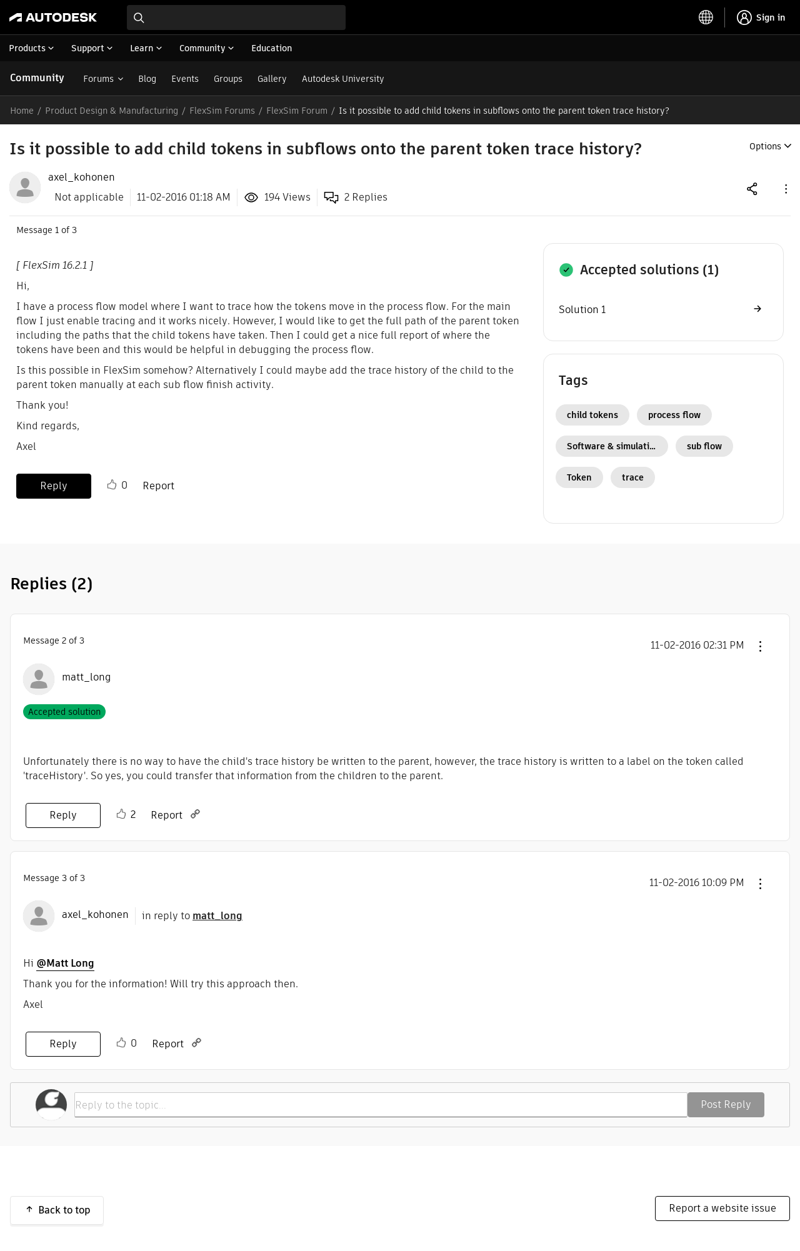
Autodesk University (343, 78)
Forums (98, 78)
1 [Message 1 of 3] (57, 230)
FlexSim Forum (297, 110)
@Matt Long (65, 963)
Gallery (272, 78)
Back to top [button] (64, 1210)
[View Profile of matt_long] (86, 677)
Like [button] (112, 485)
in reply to (192, 916)
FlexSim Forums (222, 110)
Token (579, 477)
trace (633, 477)
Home (22, 110)
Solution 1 (582, 309)
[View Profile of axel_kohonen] (81, 177)
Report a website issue (722, 1208)
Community (37, 78)
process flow (674, 415)
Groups (228, 78)
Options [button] (765, 146)
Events (185, 78)
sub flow (704, 446)
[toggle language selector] (706, 17)
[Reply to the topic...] (381, 1104)
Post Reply (726, 1104)
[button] (785, 188)
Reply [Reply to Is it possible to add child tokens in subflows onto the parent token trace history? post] (54, 486)
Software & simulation (613, 446)
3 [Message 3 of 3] (64, 878)
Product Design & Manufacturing (111, 110)
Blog (147, 78)
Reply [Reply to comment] (63, 815)
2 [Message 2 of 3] (64, 640)
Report (158, 486)
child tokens (592, 415)
